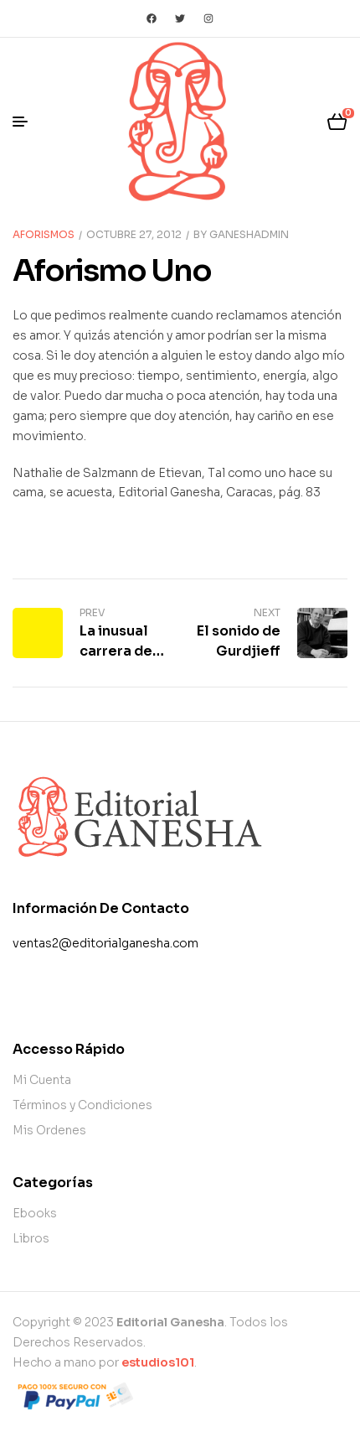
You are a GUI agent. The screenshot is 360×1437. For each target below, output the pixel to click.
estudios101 (157, 1362)
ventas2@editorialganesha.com (105, 943)
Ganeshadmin (249, 234)
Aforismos (44, 234)
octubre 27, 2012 (134, 234)
